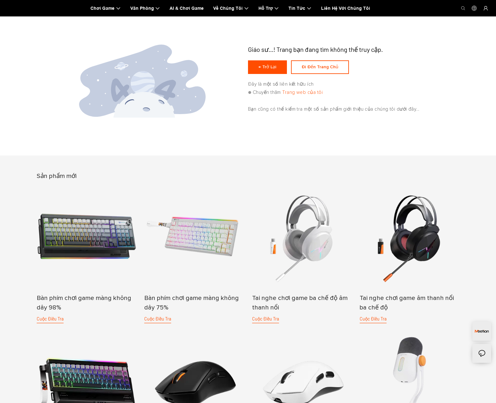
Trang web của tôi (302, 94)
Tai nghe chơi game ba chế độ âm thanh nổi (300, 303)
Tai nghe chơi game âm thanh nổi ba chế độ (407, 303)
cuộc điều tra (50, 318)
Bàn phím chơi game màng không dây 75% (191, 303)
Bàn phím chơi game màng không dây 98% (84, 303)
